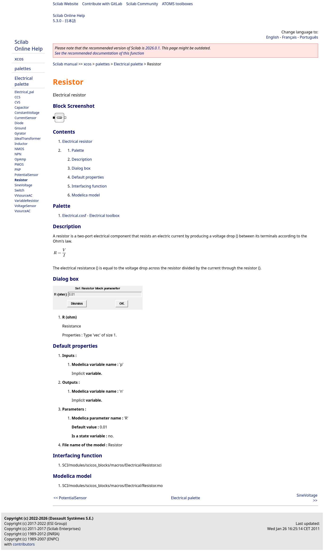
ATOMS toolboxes (177, 3)
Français (289, 37)
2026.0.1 (152, 48)
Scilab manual (65, 64)
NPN (18, 154)
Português (309, 37)
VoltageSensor (25, 206)
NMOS (19, 149)
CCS (17, 97)
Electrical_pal (24, 92)
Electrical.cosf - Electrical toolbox (90, 215)
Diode (19, 123)
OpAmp (20, 159)
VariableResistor (27, 200)
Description (82, 159)
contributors (24, 544)
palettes (23, 68)
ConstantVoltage (27, 112)
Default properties (88, 177)
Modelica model (86, 195)
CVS (17, 102)
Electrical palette (24, 81)
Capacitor (22, 107)
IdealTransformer (28, 138)
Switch (19, 190)
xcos (19, 59)
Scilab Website (65, 3)
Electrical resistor (77, 141)
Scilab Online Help (69, 15)
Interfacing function (89, 186)
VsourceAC (23, 211)
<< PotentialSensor (70, 497)
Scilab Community (142, 3)
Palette (78, 150)
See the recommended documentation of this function (99, 53)
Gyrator (20, 133)
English (272, 37)
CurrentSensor (25, 118)
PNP (18, 169)
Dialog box (81, 168)
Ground (20, 128)
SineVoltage (23, 185)
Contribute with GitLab (102, 3)
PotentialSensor (26, 174)
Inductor (21, 143)
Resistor (21, 180)
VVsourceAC (23, 195)
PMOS (19, 164)
